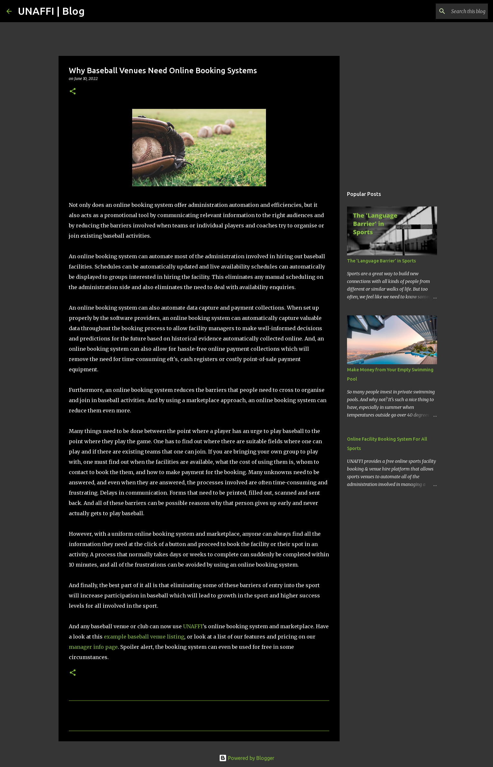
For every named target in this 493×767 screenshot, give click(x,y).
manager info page (93, 647)
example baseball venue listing (144, 636)
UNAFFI (193, 626)
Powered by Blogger (246, 758)
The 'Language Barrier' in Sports (381, 260)
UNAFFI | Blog (51, 11)
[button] (73, 91)
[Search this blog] (454, 11)
